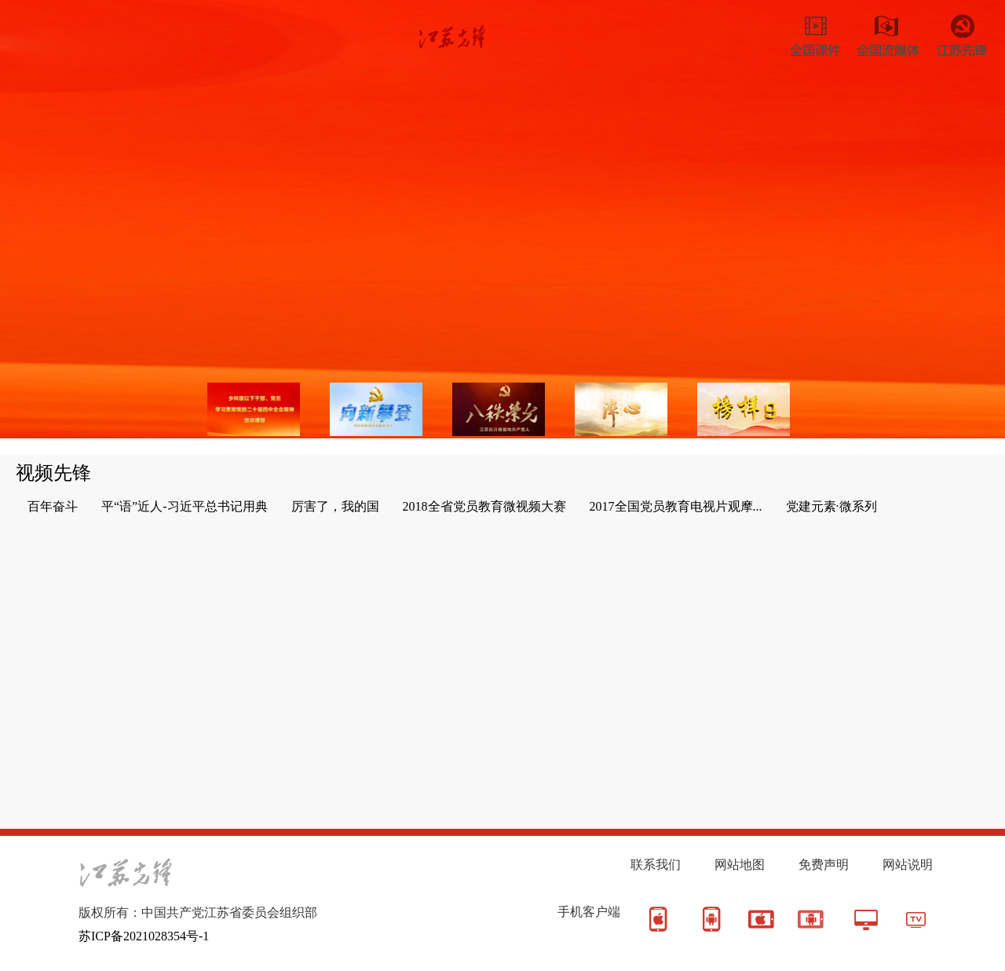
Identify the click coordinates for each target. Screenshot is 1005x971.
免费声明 (824, 864)
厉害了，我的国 (335, 506)
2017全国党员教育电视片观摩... (676, 506)
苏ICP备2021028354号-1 (144, 936)
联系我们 (655, 864)
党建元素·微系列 (831, 506)
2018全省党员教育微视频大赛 (484, 506)
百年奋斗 (52, 506)
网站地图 (739, 864)
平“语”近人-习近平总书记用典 (184, 506)
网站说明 (908, 864)
